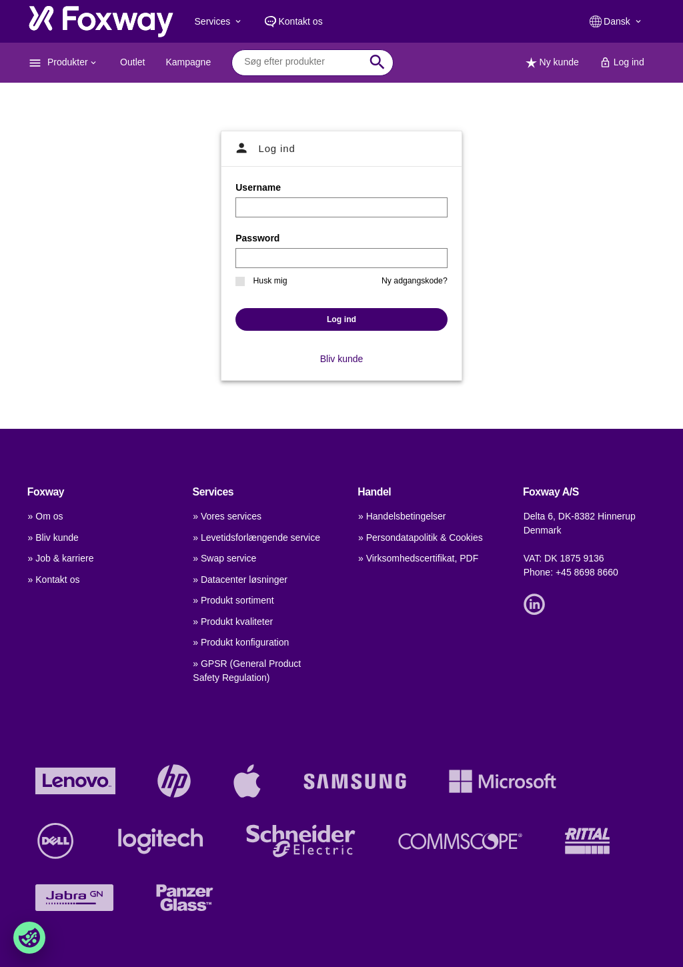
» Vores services (227, 516)
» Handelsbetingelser (402, 516)
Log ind (341, 319)
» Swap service (224, 558)
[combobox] (302, 62)
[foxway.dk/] (101, 21)
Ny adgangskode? (415, 280)
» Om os (45, 516)
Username (258, 187)
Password (257, 238)
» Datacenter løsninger (240, 579)
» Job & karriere (61, 558)
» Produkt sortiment (233, 600)
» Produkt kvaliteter (233, 621)
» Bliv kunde (53, 537)
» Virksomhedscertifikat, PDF (418, 558)
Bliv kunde (342, 358)
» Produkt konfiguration (241, 642)
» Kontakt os (54, 579)
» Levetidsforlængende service (256, 537)
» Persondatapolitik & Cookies (420, 537)
